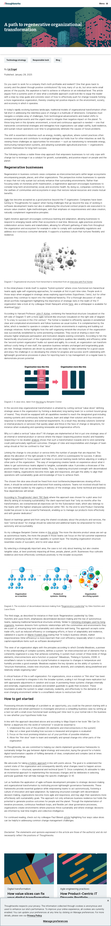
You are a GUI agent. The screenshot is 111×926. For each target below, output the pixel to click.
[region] (55, 912)
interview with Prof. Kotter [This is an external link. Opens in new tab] (81, 282)
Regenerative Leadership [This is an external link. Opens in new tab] (73, 606)
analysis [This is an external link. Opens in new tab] (35, 440)
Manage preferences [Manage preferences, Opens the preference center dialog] (55, 921)
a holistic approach (37, 763)
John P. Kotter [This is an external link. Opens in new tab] (43, 313)
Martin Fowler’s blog (37, 634)
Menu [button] (103, 3)
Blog (58, 60)
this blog (40, 402)
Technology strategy (16, 60)
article (67, 817)
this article (53, 532)
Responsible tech (41, 60)
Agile (6, 199)
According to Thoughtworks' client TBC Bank (26, 497)
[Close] (108, 901)
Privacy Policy (34, 915)
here (71, 304)
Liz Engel (12, 69)
